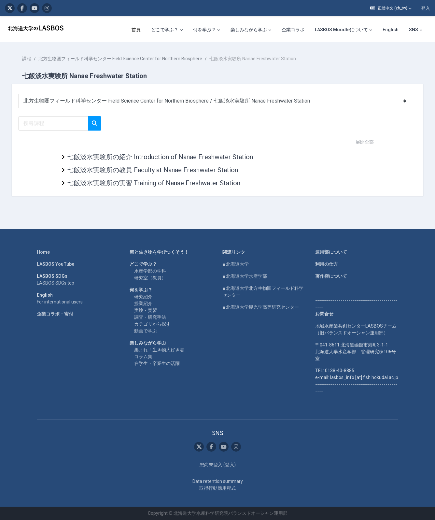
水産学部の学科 (150, 271)
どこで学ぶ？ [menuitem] (164, 29)
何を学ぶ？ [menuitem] (204, 29)
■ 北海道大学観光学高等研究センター (260, 307)
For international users (60, 301)
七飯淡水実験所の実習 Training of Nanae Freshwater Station (153, 183)
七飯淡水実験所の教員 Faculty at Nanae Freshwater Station (152, 170)
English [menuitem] (391, 29)
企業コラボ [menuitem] (293, 29)
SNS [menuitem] (413, 29)
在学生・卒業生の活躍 (157, 363)
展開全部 (365, 142)
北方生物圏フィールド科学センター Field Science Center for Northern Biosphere (127, 58)
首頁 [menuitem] (136, 29)
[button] (390, 8)
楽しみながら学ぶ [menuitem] (249, 29)
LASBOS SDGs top (55, 283)
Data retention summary (217, 481)
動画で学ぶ (145, 330)
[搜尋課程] (60, 123)
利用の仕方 (326, 264)
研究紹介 (143, 296)
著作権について (331, 276)
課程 (33, 58)
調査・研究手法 (150, 317)
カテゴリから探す (152, 324)
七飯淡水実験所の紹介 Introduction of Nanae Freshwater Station (160, 157)
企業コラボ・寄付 (55, 313)
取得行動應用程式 (217, 488)
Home (43, 252)
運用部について (331, 252)
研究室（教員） (150, 277)
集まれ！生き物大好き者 (159, 349)
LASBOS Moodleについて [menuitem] (341, 29)
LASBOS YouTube (55, 264)
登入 (425, 8)
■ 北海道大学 (235, 264)
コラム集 (143, 356)
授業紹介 (143, 303)
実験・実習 (145, 310)
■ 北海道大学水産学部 (244, 276)
